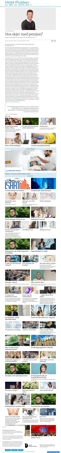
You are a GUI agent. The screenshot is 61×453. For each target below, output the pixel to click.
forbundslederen (13, 114)
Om (30, 4)
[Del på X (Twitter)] (53, 41)
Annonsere (27, 4)
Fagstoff (15, 4)
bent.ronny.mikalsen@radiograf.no (13, 101)
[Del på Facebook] (52, 41)
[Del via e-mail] (55, 41)
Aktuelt (6, 4)
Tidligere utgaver (21, 4)
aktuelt (7, 114)
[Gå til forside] (17, 2)
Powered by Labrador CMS (30, 451)
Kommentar (11, 4)
